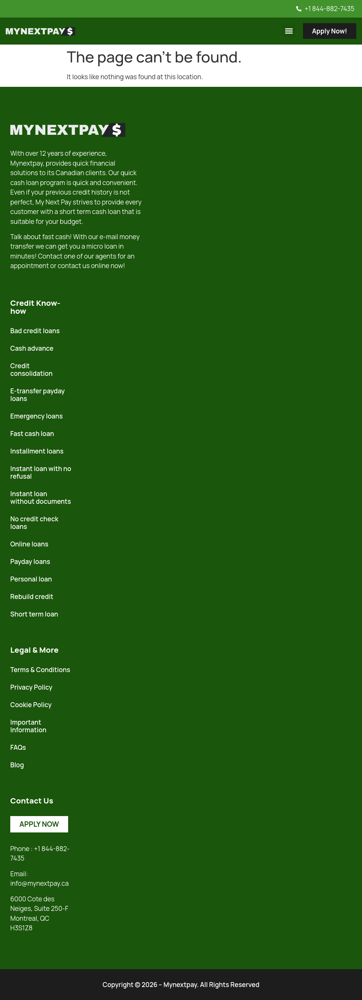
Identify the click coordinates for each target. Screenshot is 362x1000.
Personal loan (31, 579)
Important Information (28, 726)
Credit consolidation (31, 369)
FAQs (18, 747)
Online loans (29, 544)
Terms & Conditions (40, 669)
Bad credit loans (35, 330)
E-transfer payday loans (37, 395)
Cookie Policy (31, 704)
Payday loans (30, 561)
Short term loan (34, 614)
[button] (289, 31)
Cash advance (31, 348)
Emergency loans (36, 416)
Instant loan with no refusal (40, 472)
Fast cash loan (32, 433)
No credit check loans (34, 522)
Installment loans (37, 451)
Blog (17, 764)
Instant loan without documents (40, 497)
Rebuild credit (31, 596)
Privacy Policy (31, 687)
